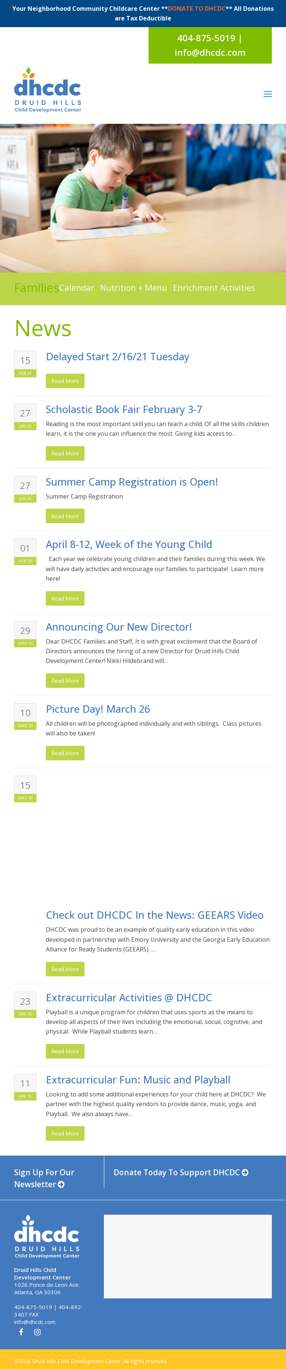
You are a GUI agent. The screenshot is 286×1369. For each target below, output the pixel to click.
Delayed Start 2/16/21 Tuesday (118, 356)
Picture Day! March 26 (98, 709)
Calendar (76, 287)
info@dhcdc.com (34, 1321)
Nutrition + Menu (133, 287)
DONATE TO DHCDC (197, 8)
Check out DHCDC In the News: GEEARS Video (155, 915)
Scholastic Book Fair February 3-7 (124, 409)
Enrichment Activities (214, 287)
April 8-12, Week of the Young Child (129, 544)
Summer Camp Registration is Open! (132, 482)
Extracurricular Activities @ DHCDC (129, 997)
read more (65, 380)
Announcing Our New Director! (119, 627)
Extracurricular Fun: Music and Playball (138, 1079)
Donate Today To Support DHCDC (181, 1172)
